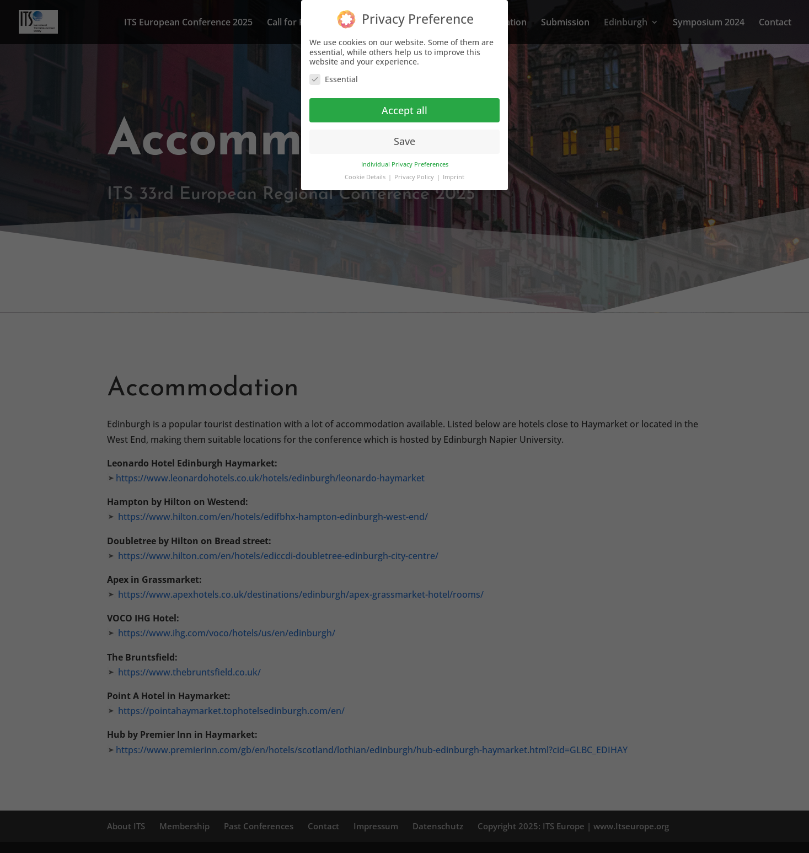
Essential (333, 78)
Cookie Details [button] (366, 176)
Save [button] (404, 140)
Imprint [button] (453, 176)
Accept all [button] (404, 109)
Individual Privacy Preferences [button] (404, 164)
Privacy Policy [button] (415, 176)
